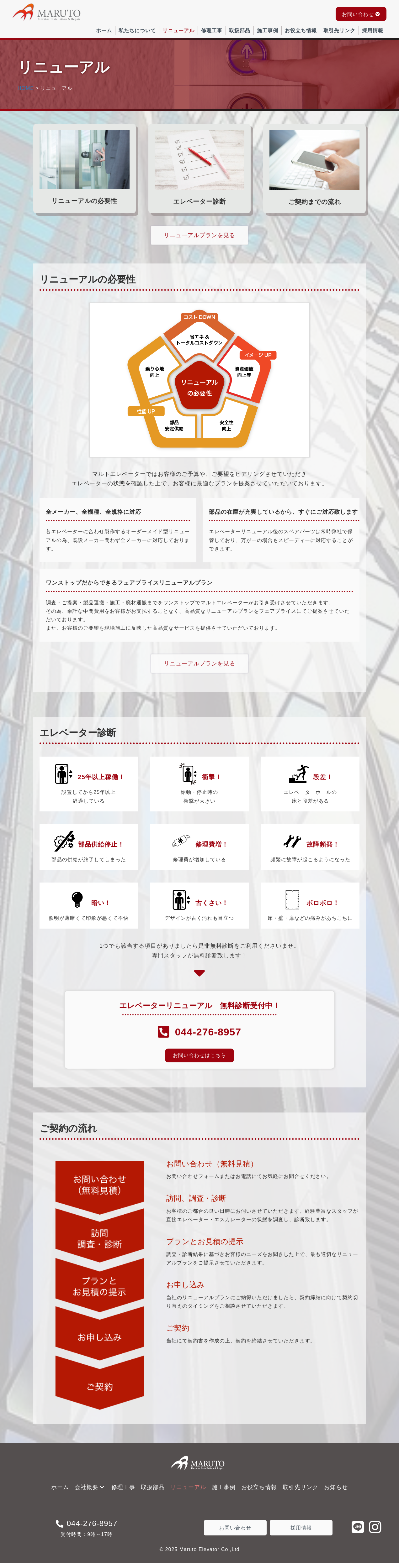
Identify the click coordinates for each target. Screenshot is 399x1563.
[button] (361, 14)
